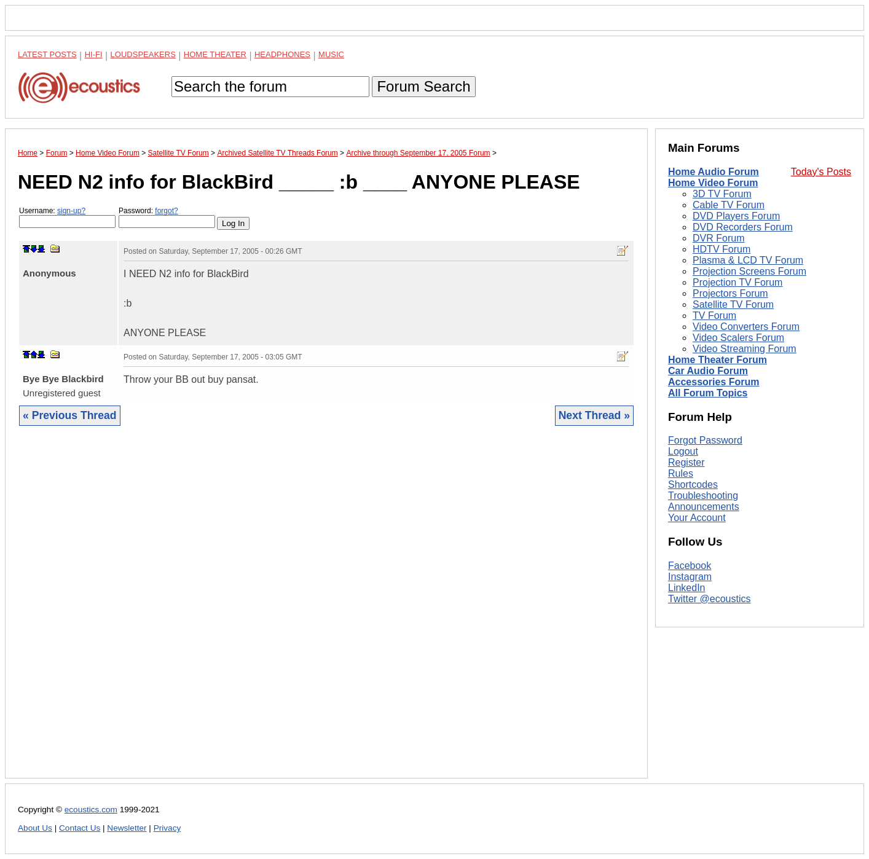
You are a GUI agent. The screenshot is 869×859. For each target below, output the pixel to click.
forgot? (166, 210)
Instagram (690, 576)
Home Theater (215, 54)
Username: (67, 217)
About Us (35, 828)
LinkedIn (687, 587)
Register (686, 462)
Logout (683, 451)
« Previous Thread (70, 415)
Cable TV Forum (729, 205)
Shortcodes (693, 484)
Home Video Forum (713, 183)
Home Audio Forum (713, 172)
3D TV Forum (722, 194)
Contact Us (79, 828)
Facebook (689, 565)
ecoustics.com (91, 809)
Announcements (703, 506)
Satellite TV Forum (733, 304)
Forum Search (423, 86)
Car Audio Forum (708, 371)
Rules (680, 473)
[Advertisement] (326, 611)
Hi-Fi (94, 54)
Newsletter (126, 828)
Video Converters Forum (746, 326)
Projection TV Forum (737, 282)
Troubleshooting (703, 495)
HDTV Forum (721, 249)
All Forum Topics (707, 393)
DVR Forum (718, 238)
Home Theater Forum (717, 360)
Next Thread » (594, 415)
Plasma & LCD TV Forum (748, 260)
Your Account (697, 517)
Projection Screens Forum (749, 271)
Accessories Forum (714, 382)
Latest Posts (47, 54)
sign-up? (71, 210)
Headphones (282, 54)
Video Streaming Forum (744, 348)
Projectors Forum (730, 293)
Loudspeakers (143, 54)
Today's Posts (821, 172)
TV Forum (714, 315)
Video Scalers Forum (738, 337)
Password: (167, 217)
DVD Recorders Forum (743, 227)
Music (331, 54)
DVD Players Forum (736, 216)
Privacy (167, 828)
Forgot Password (705, 440)
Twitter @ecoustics (709, 599)
